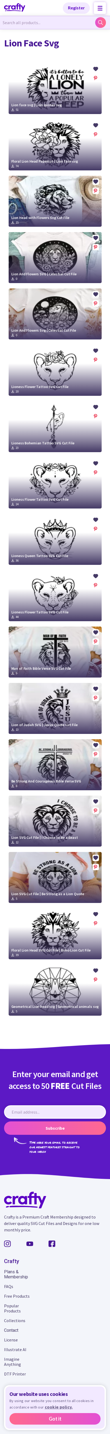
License (11, 1339)
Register (76, 7)
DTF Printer (15, 1374)
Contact (11, 1330)
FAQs (8, 1286)
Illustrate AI (15, 1349)
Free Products (17, 1296)
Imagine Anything (12, 1361)
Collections (14, 1320)
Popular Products (12, 1308)
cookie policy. (59, 1407)
